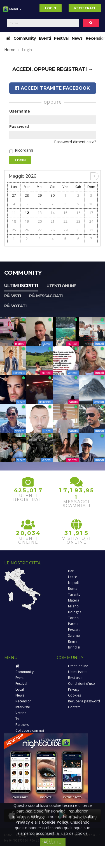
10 (91, 204)
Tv (17, 718)
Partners (22, 724)
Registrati (84, 8)
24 (91, 221)
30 (53, 195)
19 (27, 221)
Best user (75, 677)
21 (53, 221)
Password (19, 126)
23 (78, 221)
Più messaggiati (45, 295)
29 (40, 195)
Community (24, 38)
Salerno (74, 635)
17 (91, 212)
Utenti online (61, 285)
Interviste (22, 707)
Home (9, 49)
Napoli (73, 582)
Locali (20, 689)
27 (14, 195)
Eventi (45, 38)
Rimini (73, 641)
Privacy (73, 689)
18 (14, 221)
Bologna (74, 612)
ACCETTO (53, 842)
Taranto (74, 594)
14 (53, 212)
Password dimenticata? (75, 141)
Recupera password (84, 701)
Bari (71, 571)
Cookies (74, 695)
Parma (73, 623)
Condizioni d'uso (81, 683)
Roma (72, 588)
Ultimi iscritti (21, 285)
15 (65, 212)
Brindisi (74, 647)
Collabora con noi (29, 730)
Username (19, 111)
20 (40, 221)
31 (91, 230)
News (77, 38)
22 (65, 221)
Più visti (12, 295)
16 (78, 212)
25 (14, 230)
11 (14, 212)
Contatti (74, 707)
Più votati (15, 305)
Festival (61, 38)
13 (40, 212)
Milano (73, 606)
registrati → (75, 69)
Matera (73, 600)
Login (50, 8)
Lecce (72, 576)
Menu (12, 11)
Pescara (74, 629)
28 (27, 195)
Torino (73, 618)
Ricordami (24, 150)
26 (27, 230)
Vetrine (21, 712)
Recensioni (23, 701)
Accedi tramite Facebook (52, 88)
